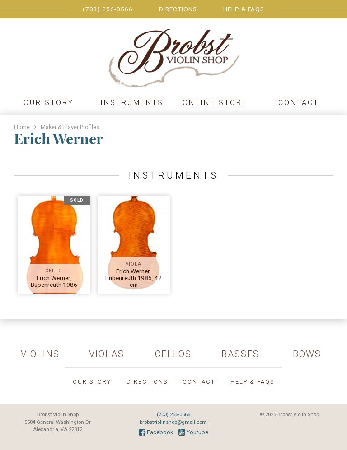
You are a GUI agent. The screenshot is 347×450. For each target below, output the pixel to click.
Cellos (173, 354)
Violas (106, 354)
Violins (40, 354)
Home (22, 127)
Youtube (193, 432)
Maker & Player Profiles (70, 127)
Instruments (132, 102)
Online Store (215, 102)
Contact (298, 102)
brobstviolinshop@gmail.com (173, 422)
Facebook (156, 432)
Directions (178, 9)
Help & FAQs (243, 9)
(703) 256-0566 (108, 9)
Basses (240, 354)
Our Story (48, 102)
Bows (307, 354)
